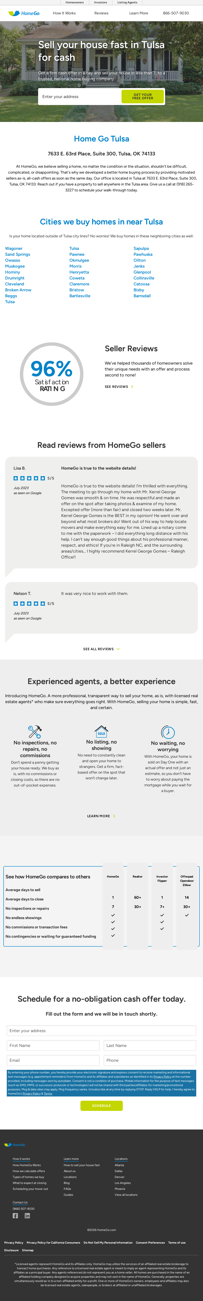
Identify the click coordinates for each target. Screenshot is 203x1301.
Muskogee (15, 266)
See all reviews (101, 649)
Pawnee (76, 254)
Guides (68, 1195)
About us (70, 1171)
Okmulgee (79, 260)
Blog (67, 1183)
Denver (119, 1177)
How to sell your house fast (82, 1165)
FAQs (67, 1189)
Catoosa (141, 283)
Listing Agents (127, 2)
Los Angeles (123, 1183)
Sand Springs (17, 254)
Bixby (139, 289)
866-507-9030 (176, 13)
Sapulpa (141, 248)
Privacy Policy (162, 1076)
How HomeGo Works (27, 1165)
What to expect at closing (29, 1183)
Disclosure (11, 1250)
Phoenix (120, 1189)
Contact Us (20, 1202)
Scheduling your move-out (30, 1189)
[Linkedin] (27, 1216)
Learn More (138, 13)
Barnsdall (142, 295)
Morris (75, 266)
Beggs (11, 295)
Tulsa (74, 248)
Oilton (140, 260)
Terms (48, 1093)
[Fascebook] (15, 1216)
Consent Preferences (150, 1242)
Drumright (15, 278)
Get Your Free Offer (142, 96)
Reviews (101, 13)
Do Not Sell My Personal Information (108, 1242)
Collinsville (144, 278)
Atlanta (119, 1165)
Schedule (101, 1106)
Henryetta (79, 272)
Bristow (76, 289)
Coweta (76, 278)
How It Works (64, 13)
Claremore (79, 283)
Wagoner (13, 248)
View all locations (126, 1195)
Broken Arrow (18, 289)
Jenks (139, 266)
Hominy (12, 272)
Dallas (119, 1171)
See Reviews (119, 387)
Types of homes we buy (28, 1177)
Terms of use (177, 1242)
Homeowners (75, 2)
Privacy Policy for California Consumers (53, 1242)
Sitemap (27, 1250)
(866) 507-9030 (24, 1209)
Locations (70, 1177)
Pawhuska (143, 254)
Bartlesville (79, 295)
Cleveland (14, 283)
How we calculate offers (29, 1171)
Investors (100, 2)
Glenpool (142, 272)
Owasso (12, 260)
